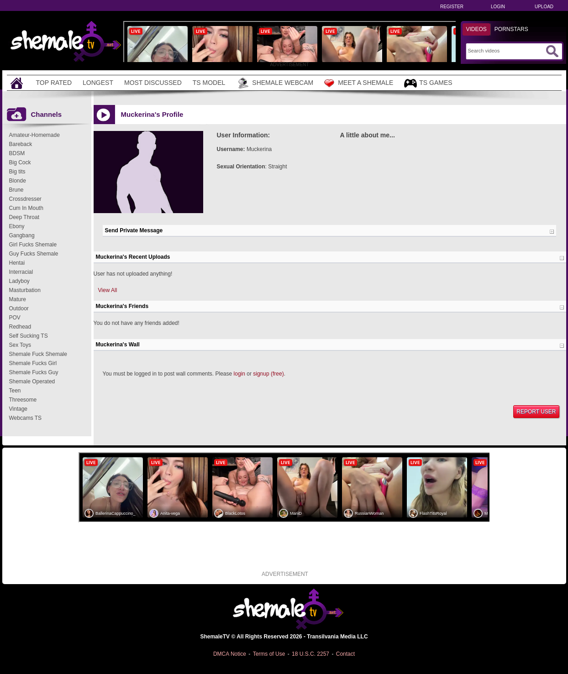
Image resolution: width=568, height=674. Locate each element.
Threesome (23, 400)
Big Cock (20, 162)
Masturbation (25, 290)
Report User (536, 411)
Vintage (18, 409)
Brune (16, 190)
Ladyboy (19, 281)
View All (107, 290)
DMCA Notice (229, 654)
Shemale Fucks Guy (33, 372)
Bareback (20, 144)
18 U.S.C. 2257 (310, 654)
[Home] (18, 82)
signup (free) (268, 374)
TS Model (209, 82)
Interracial (21, 272)
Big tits (17, 171)
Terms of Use (269, 654)
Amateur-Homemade (34, 135)
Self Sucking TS (28, 336)
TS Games (428, 83)
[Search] (506, 50)
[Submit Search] (552, 51)
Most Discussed (153, 82)
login (239, 374)
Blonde (17, 181)
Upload (544, 6)
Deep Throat (24, 217)
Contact (345, 654)
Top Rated (54, 82)
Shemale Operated (32, 381)
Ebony (17, 226)
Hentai (17, 263)
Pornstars (511, 29)
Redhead (20, 327)
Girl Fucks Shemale (33, 244)
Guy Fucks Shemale (33, 254)
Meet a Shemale (358, 83)
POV (15, 317)
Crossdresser (25, 199)
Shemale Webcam (274, 83)
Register (451, 6)
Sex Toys (20, 345)
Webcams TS (25, 418)
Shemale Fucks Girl (33, 363)
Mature (17, 299)
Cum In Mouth (26, 208)
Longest (98, 82)
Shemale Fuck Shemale (38, 354)
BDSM (17, 153)
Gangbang (22, 235)
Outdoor (19, 308)
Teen (15, 390)
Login (498, 6)
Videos (476, 29)
